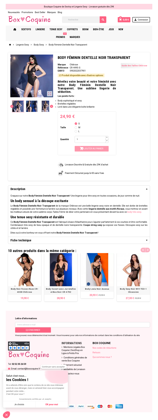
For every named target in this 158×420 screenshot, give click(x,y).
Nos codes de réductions (104, 348)
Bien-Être (102, 29)
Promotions (27, 12)
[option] (24, 277)
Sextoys (30, 29)
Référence (63, 67)
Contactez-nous (71, 373)
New (125, 29)
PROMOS (137, 28)
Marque (62, 64)
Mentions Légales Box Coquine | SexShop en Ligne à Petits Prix (73, 350)
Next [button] (147, 250)
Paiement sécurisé (73, 365)
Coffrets (76, 29)
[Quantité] (90, 139)
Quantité (64, 139)
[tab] (79, 189)
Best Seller (40, 12)
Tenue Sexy (60, 29)
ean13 (61, 71)
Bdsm (90, 29)
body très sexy (134, 212)
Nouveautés (14, 12)
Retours (96, 352)
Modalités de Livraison (74, 369)
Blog (60, 12)
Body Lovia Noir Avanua (97, 289)
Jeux (115, 29)
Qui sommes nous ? (102, 357)
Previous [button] (143, 250)
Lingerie (44, 29)
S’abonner (33, 330)
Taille (63, 127)
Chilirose (74, 64)
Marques (51, 12)
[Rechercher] (84, 19)
